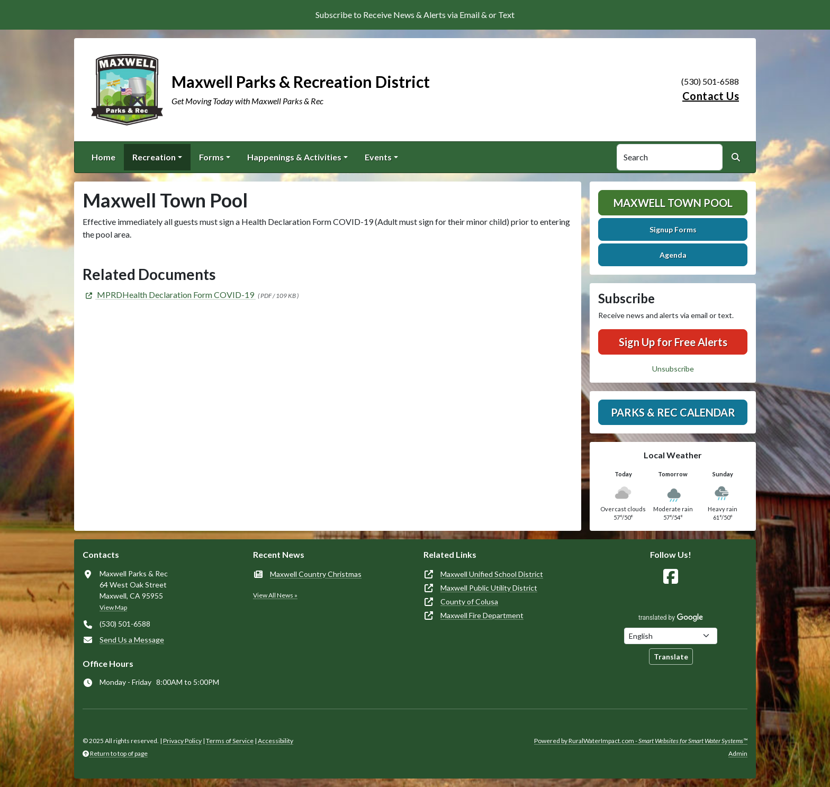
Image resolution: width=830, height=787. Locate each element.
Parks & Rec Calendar (673, 412)
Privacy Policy (182, 741)
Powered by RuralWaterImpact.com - (640, 741)
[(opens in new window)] (169, 295)
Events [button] (378, 157)
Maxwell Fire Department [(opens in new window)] (482, 615)
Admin (737, 753)
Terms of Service (230, 741)
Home (103, 157)
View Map (113, 607)
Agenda (673, 254)
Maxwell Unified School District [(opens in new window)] (491, 573)
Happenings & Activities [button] (294, 157)
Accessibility (275, 741)
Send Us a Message (132, 639)
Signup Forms (673, 229)
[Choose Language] (670, 636)
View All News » (275, 595)
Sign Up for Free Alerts (673, 342)
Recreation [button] (154, 157)
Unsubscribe (673, 368)
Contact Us (710, 95)
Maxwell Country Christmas (316, 573)
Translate (671, 656)
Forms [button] (211, 157)
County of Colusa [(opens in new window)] (469, 601)
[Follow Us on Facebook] (670, 576)
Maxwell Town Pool (673, 202)
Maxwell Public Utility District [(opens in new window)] (488, 587)
